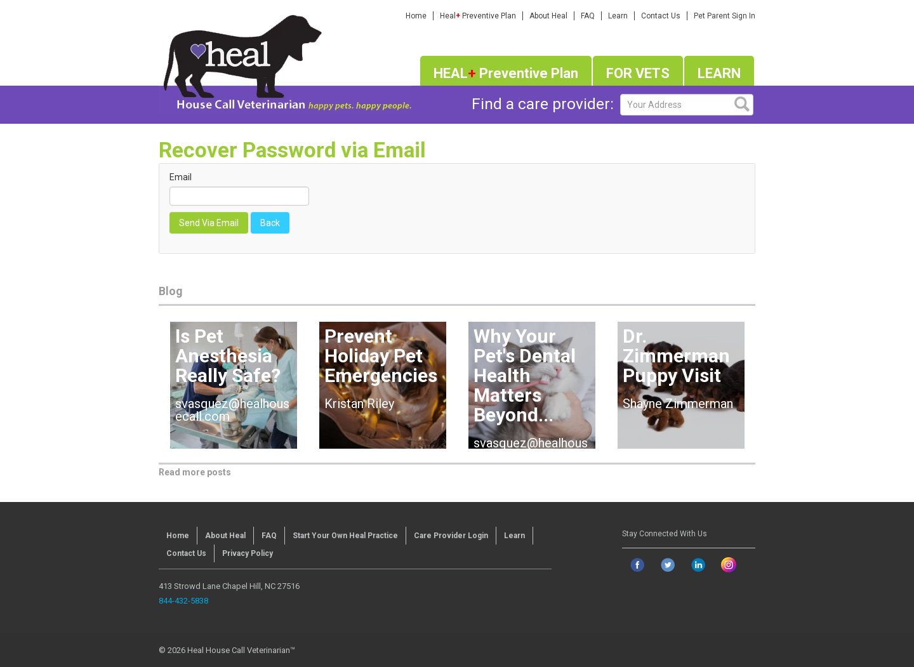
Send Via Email (209, 223)
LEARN (719, 73)
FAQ (588, 15)
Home (416, 15)
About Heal (548, 15)
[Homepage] (285, 60)
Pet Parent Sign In (724, 15)
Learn (618, 15)
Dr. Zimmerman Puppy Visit (676, 355)
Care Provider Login (451, 535)
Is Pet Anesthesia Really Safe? (228, 355)
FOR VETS (638, 73)
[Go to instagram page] (728, 565)
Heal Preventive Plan (478, 15)
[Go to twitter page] (667, 565)
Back (270, 223)
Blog (170, 291)
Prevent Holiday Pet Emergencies (380, 355)
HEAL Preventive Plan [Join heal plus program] (506, 73)
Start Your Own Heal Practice (345, 535)
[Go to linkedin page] (698, 565)
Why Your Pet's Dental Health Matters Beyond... (525, 375)
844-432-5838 (183, 600)
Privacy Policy (247, 553)
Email (180, 177)
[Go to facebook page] (637, 565)
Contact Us (660, 15)
